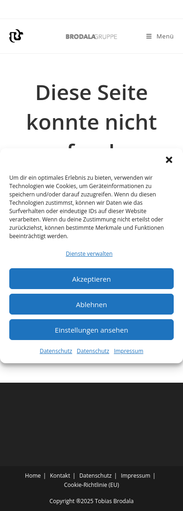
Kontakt (60, 475)
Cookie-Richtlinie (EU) (91, 485)
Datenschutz (55, 354)
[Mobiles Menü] (160, 36)
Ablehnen (91, 306)
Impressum (128, 354)
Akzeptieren (91, 281)
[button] (169, 162)
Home (33, 475)
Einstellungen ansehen (91, 332)
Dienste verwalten (89, 256)
